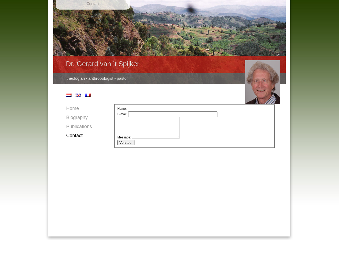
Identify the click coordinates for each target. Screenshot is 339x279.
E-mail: (122, 114)
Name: (122, 109)
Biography (77, 117)
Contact (74, 135)
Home (72, 108)
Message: (124, 141)
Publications (79, 126)
